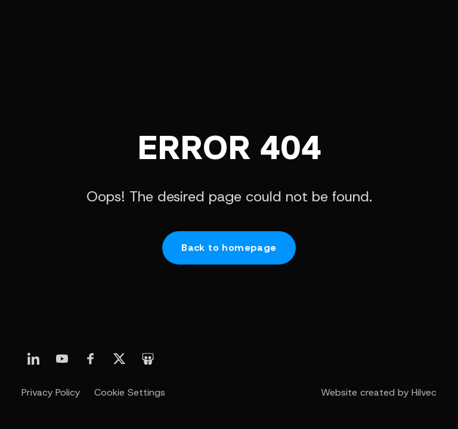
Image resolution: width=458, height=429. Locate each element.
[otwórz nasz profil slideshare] (148, 359)
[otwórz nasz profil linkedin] (33, 359)
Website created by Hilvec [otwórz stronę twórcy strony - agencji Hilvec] (379, 392)
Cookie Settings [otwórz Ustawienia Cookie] (129, 392)
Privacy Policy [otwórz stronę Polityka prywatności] (50, 392)
